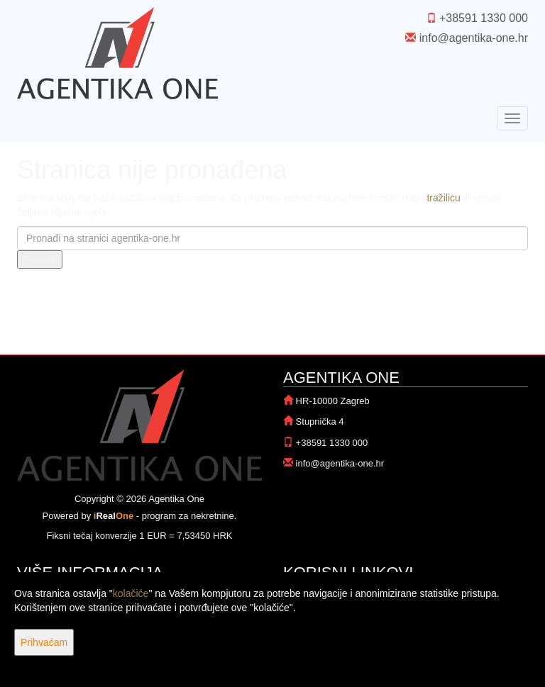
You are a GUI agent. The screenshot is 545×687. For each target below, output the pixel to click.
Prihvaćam (44, 642)
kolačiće (131, 593)
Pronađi (40, 259)
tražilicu (443, 197)
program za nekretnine (188, 515)
